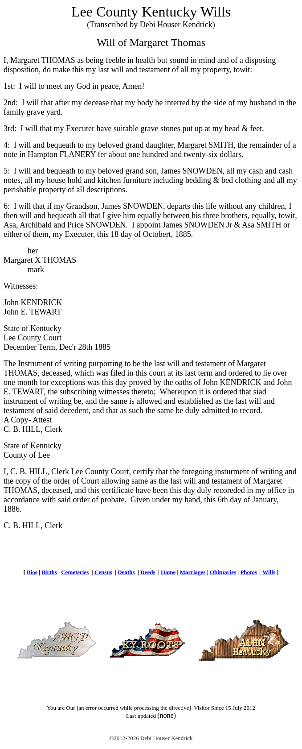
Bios (32, 572)
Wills (268, 572)
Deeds (147, 572)
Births (49, 572)
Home (168, 572)
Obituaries (223, 572)
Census (103, 572)
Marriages (193, 572)
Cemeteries (75, 572)
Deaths (126, 572)
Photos (248, 572)
